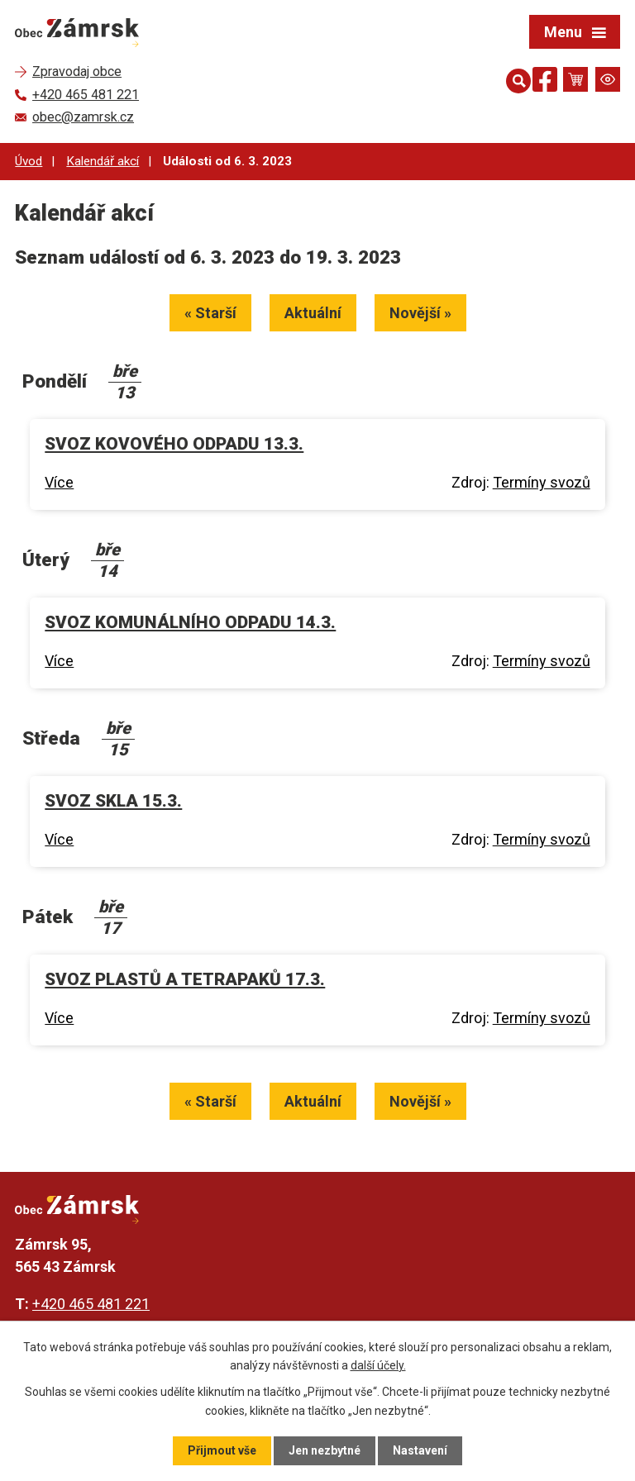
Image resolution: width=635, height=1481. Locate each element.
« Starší (210, 312)
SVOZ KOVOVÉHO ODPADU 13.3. (174, 444)
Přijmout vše (222, 1450)
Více (59, 482)
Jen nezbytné (324, 1450)
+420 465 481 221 (91, 1303)
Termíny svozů (541, 482)
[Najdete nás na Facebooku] (544, 82)
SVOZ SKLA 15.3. (113, 801)
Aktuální (312, 312)
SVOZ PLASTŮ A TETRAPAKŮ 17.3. (185, 979)
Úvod (28, 161)
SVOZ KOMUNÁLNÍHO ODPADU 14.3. (190, 622)
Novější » (420, 312)
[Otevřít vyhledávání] (515, 79)
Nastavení (420, 1450)
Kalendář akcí (102, 161)
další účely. (378, 1365)
